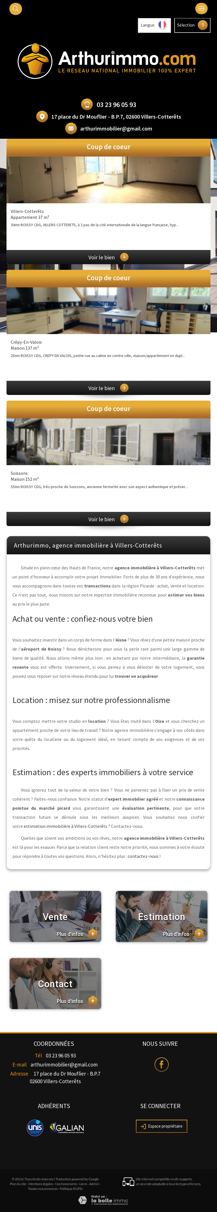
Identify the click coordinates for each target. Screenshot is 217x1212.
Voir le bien (108, 257)
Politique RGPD (71, 1189)
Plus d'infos (77, 933)
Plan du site (18, 1184)
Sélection (186, 24)
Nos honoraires (66, 1184)
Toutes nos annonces (43, 1189)
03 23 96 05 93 (116, 104)
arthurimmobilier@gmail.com (116, 128)
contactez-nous (143, 856)
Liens (83, 1184)
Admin (94, 1184)
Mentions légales (41, 1184)
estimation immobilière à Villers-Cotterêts (65, 826)
